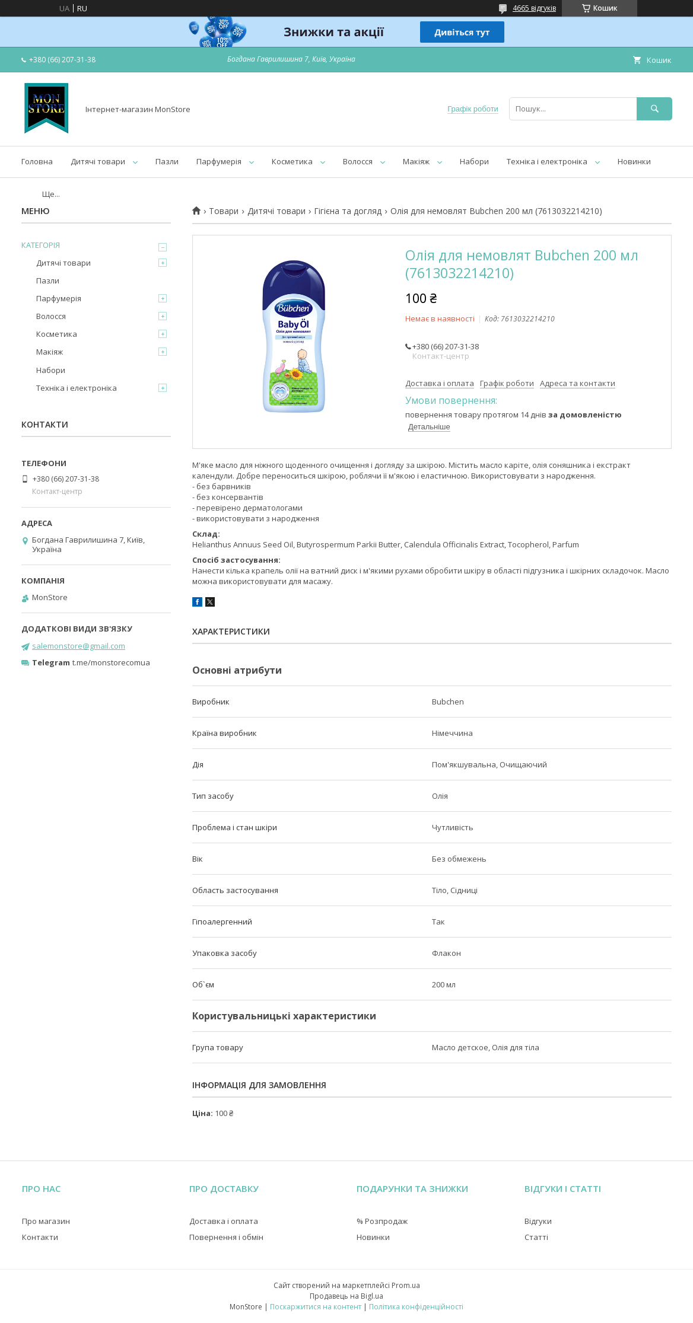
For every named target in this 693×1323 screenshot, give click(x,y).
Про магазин (46, 1221)
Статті (536, 1237)
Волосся (358, 161)
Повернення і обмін (226, 1237)
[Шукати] (654, 108)
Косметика (292, 161)
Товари (224, 211)
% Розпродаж (382, 1221)
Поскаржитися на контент (315, 1307)
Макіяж (416, 161)
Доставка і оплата (223, 1221)
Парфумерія (218, 161)
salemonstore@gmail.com (78, 646)
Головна (37, 161)
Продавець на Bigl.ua (346, 1296)
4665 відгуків (534, 8)
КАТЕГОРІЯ (40, 245)
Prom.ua (406, 1285)
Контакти (40, 1237)
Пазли (167, 161)
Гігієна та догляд (348, 211)
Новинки (634, 161)
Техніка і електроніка (547, 161)
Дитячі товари (98, 161)
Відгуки (538, 1221)
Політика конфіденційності (416, 1307)
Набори (474, 161)
